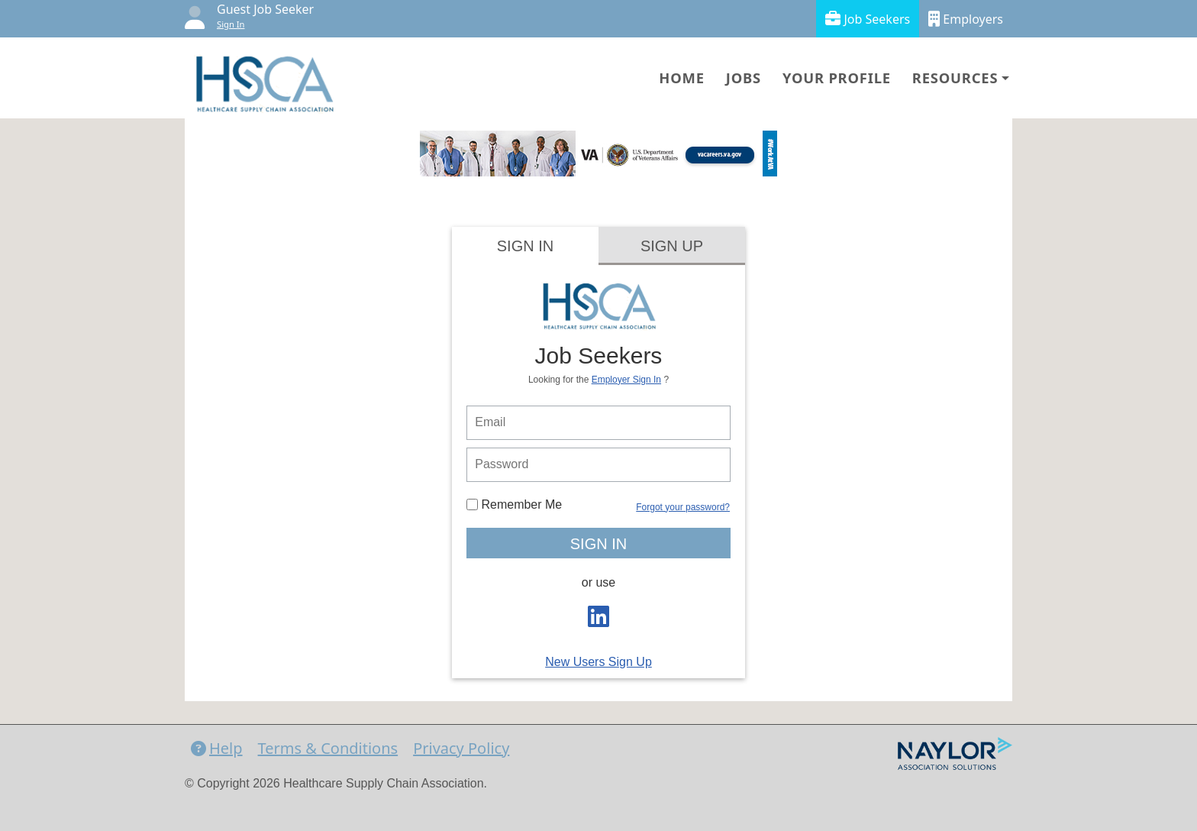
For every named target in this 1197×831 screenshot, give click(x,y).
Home (681, 77)
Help (217, 748)
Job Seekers (867, 18)
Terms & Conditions (328, 748)
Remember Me (514, 504)
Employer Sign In (626, 379)
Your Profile (836, 77)
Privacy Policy (461, 748)
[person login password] (598, 465)
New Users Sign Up (598, 661)
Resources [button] (955, 77)
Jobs (743, 77)
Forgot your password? (683, 507)
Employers (965, 18)
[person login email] (598, 423)
